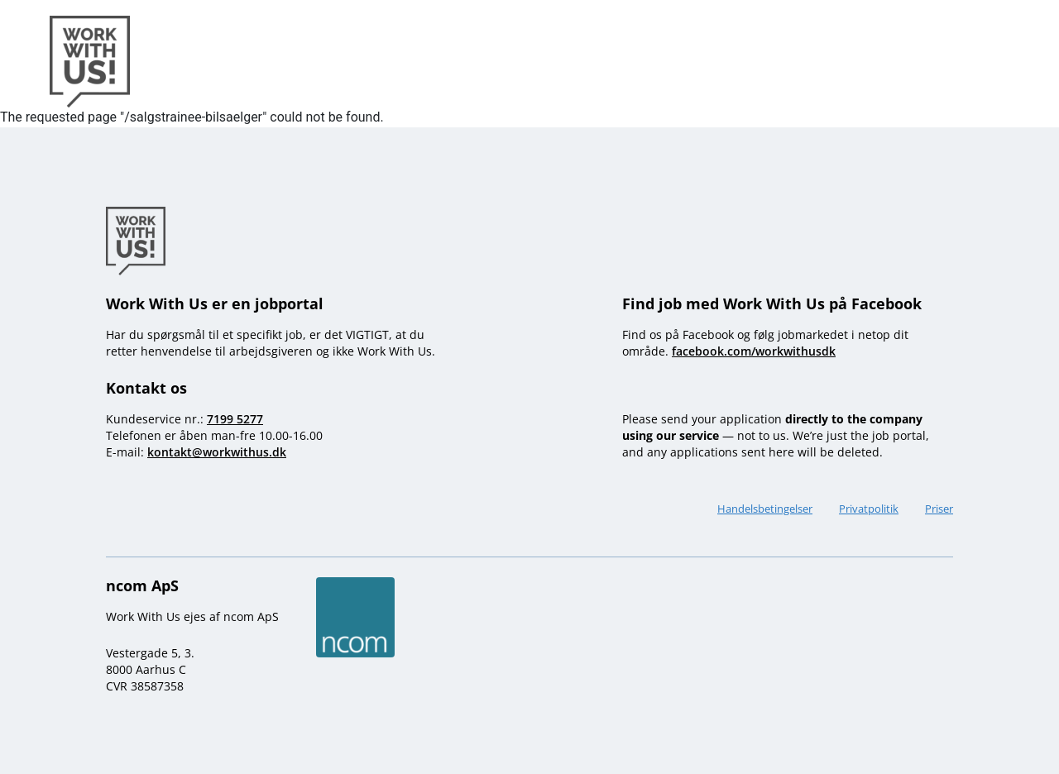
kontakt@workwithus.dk (216, 452)
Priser (939, 508)
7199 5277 (235, 419)
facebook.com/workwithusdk (754, 351)
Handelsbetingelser (764, 508)
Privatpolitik (868, 508)
